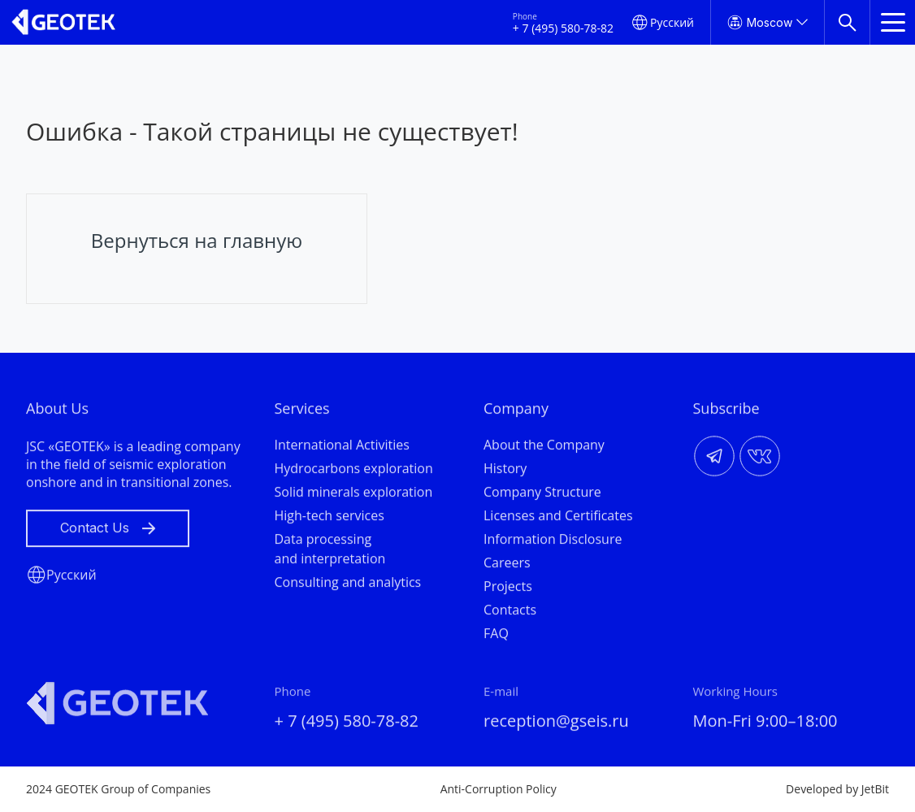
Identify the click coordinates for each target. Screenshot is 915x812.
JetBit (875, 789)
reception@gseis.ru (556, 723)
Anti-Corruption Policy (498, 789)
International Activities (342, 447)
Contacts (510, 612)
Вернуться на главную (196, 240)
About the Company (544, 447)
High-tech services (329, 518)
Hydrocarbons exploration (354, 471)
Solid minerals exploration (354, 494)
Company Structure (542, 494)
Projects (508, 588)
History (505, 471)
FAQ (496, 636)
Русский (672, 22)
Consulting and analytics (348, 584)
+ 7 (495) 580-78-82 (563, 28)
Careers (507, 565)
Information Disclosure (553, 541)
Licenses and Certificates (558, 518)
